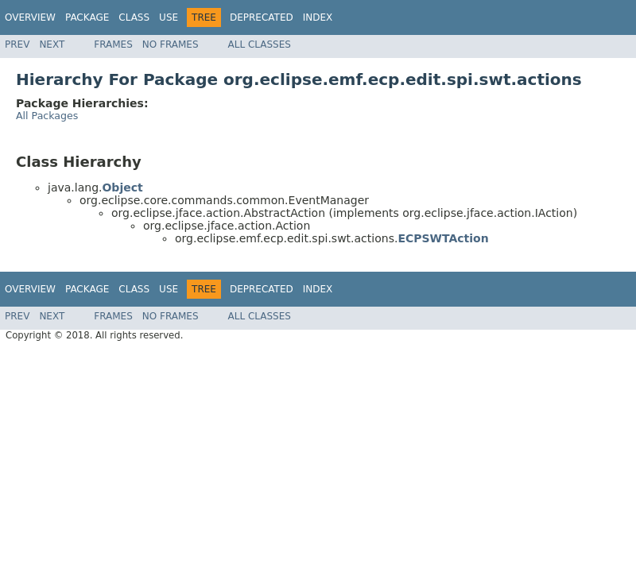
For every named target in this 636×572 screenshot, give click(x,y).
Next (51, 44)
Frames (113, 44)
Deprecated (261, 17)
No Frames (170, 44)
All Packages (47, 116)
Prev (17, 44)
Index (318, 17)
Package (87, 17)
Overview (30, 17)
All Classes (259, 44)
